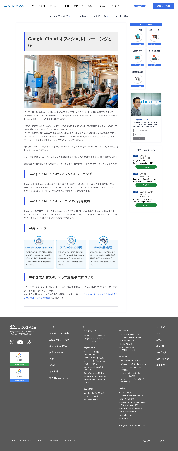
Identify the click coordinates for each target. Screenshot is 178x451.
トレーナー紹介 (121, 16)
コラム (102, 5)
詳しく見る (138, 44)
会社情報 (114, 5)
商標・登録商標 (54, 441)
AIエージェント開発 (127, 399)
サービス (54, 5)
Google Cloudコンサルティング (94, 335)
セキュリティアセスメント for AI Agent (133, 364)
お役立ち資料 (162, 352)
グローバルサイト (68, 441)
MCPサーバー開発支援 (128, 411)
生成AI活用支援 (125, 392)
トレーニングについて (58, 16)
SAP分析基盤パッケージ (128, 340)
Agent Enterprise (126, 415)
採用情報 (160, 365)
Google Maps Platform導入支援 (95, 376)
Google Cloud (88, 347)
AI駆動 (42, 5)
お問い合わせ (162, 358)
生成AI (122, 388)
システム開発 (87, 388)
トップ (52, 326)
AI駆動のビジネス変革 (59, 339)
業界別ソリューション (58, 377)
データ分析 (123, 330)
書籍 (51, 358)
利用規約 (12, 441)
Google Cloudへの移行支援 (94, 358)
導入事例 (53, 371)
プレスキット (41, 441)
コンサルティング (89, 331)
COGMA (123, 418)
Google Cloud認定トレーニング (132, 425)
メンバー (53, 365)
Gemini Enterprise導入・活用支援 (132, 395)
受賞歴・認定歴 (56, 352)
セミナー (91, 5)
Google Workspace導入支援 (94, 373)
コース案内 (81, 16)
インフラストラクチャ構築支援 (94, 393)
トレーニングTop (146, 24)
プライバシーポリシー (26, 441)
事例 (67, 5)
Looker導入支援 (126, 344)
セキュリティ (124, 356)
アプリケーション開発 (91, 396)
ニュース (160, 346)
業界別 (77, 5)
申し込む (146, 167)
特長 (32, 5)
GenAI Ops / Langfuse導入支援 (131, 408)
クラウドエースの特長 (59, 333)
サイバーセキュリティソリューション (132, 360)
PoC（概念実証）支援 (91, 399)
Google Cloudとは (58, 346)
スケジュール (100, 16)
